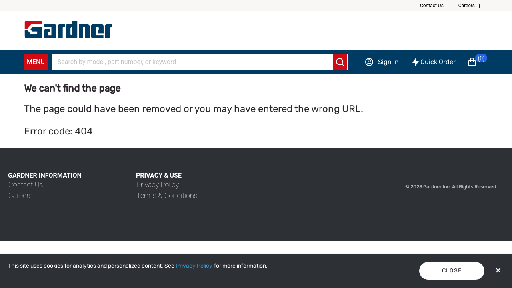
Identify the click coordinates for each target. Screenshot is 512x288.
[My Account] (68, 29)
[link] (26, 184)
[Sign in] (381, 62)
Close (452, 270)
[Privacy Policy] (194, 266)
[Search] (195, 62)
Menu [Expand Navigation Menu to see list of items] (36, 62)
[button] (437, 5)
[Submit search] (340, 62)
